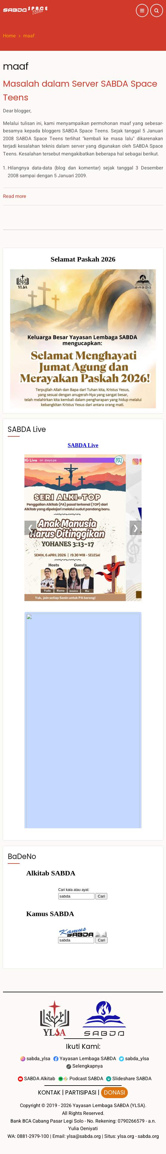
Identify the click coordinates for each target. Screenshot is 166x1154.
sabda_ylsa (35, 1058)
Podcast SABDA (80, 1078)
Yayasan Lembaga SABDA (84, 1058)
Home (9, 35)
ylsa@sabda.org (84, 1136)
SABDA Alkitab (36, 1078)
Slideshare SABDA (128, 1078)
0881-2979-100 (33, 1136)
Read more (14, 196)
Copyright (30, 1105)
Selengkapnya (84, 1066)
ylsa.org (125, 1136)
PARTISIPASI (80, 1093)
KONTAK (49, 1093)
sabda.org (148, 1136)
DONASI (114, 1093)
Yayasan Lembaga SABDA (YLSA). (109, 1105)
